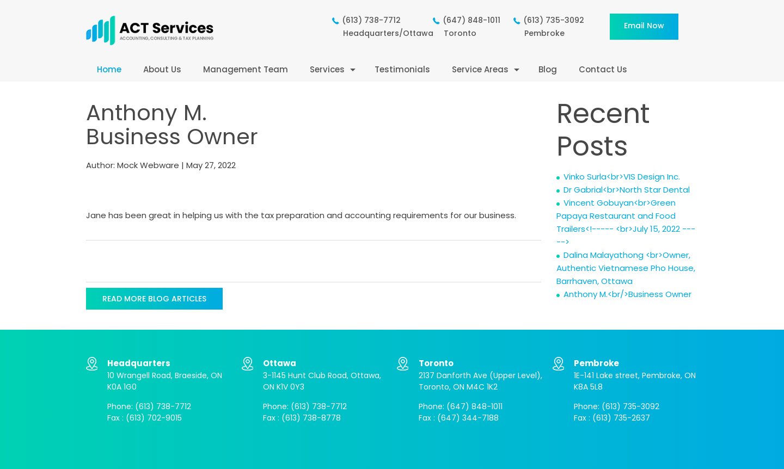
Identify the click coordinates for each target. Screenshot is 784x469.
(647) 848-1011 (474, 406)
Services (327, 69)
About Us (162, 69)
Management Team (245, 69)
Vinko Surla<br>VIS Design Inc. (622, 176)
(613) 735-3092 (630, 406)
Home (109, 69)
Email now (644, 25)
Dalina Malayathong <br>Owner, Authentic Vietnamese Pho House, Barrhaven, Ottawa (625, 268)
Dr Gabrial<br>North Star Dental (627, 189)
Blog (547, 69)
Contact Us (603, 69)
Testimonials (402, 69)
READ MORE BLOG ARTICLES (154, 298)
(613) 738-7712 (163, 406)
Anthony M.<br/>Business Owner (627, 294)
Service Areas (480, 69)
